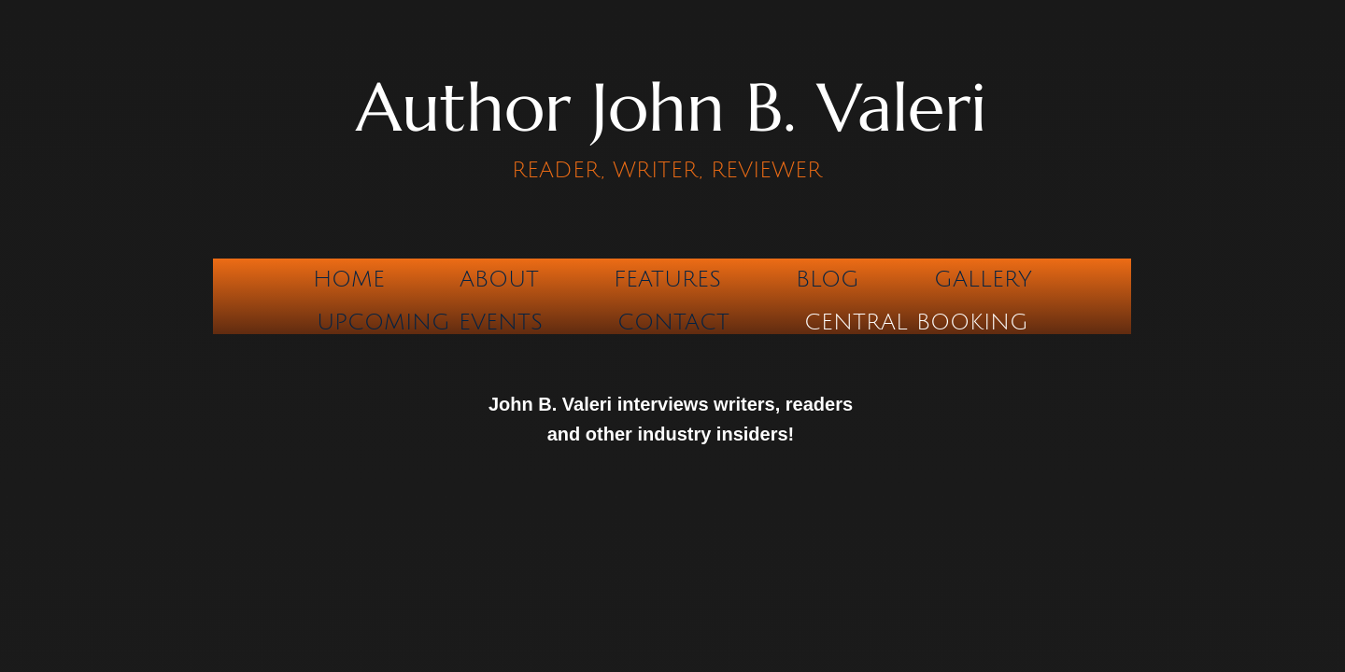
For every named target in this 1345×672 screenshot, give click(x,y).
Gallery (983, 279)
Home (349, 279)
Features (667, 279)
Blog (827, 279)
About (499, 279)
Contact (673, 322)
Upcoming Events (430, 322)
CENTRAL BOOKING (916, 322)
